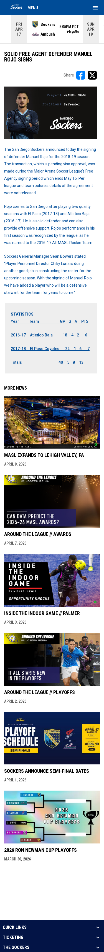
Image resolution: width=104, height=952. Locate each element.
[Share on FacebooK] (80, 75)
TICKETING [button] (13, 937)
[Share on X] (92, 75)
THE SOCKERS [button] (16, 947)
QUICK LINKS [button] (15, 927)
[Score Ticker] (52, 29)
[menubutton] (95, 7)
